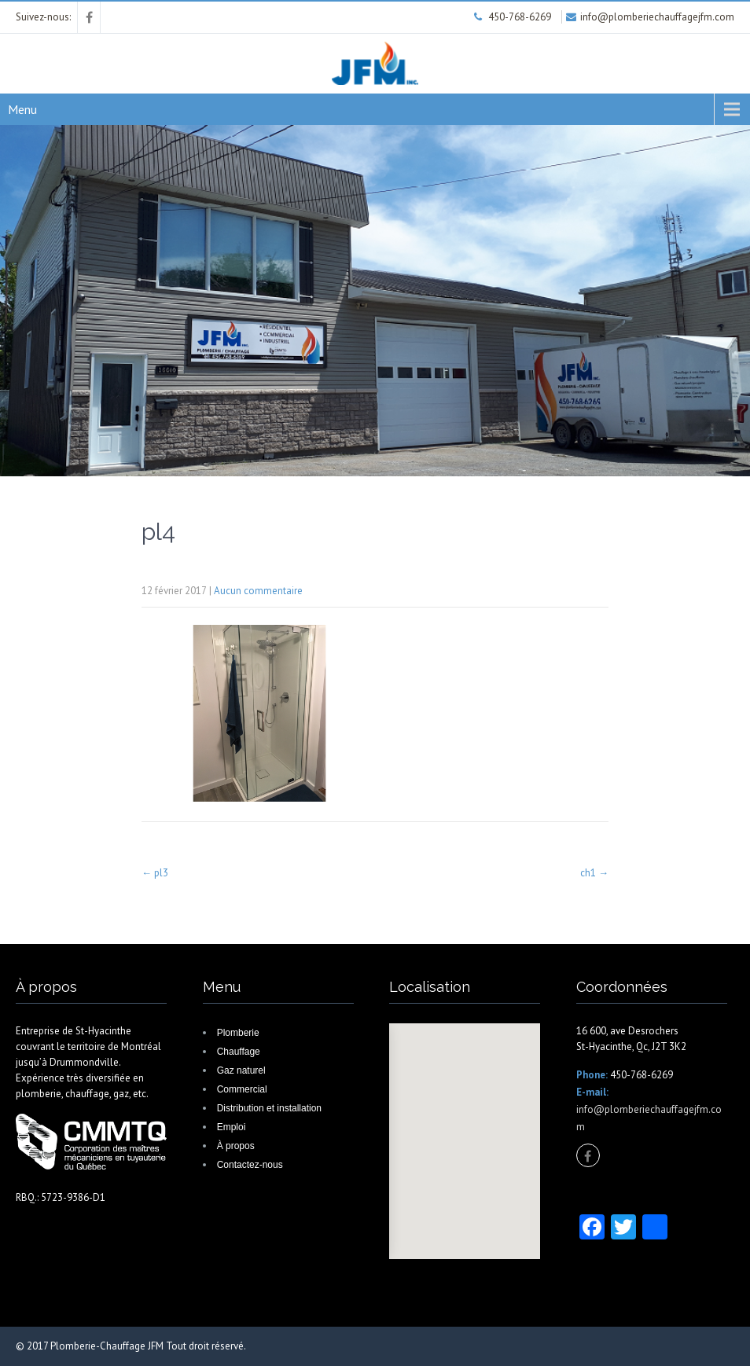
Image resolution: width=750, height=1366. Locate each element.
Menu (22, 109)
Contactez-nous (250, 1164)
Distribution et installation (269, 1108)
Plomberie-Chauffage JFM (107, 1346)
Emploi (231, 1127)
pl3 (155, 872)
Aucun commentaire (258, 590)
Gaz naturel (241, 1070)
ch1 (594, 872)
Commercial (242, 1089)
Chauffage (238, 1051)
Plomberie (238, 1032)
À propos (236, 1145)
